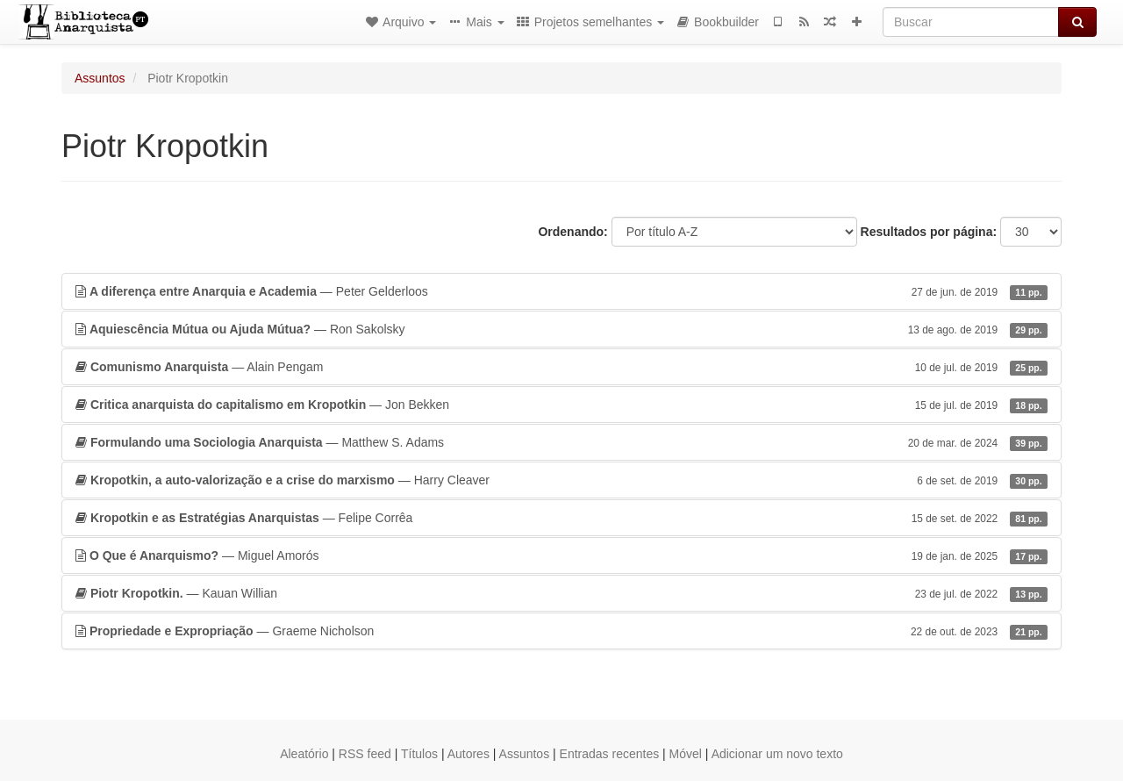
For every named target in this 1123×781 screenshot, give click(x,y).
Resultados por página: (929, 232)
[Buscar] (971, 22)
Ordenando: (572, 232)
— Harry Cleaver (561, 480)
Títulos (419, 754)
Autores (468, 754)
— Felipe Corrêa (561, 518)
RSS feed (365, 754)
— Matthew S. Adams (561, 442)
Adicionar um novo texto (777, 754)
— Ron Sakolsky (561, 329)
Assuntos (100, 78)
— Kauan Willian (561, 593)
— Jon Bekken (561, 404)
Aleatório (304, 754)
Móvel (685, 754)
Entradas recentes (610, 754)
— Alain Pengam (561, 367)
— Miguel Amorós (561, 555)
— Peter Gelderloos (561, 291)
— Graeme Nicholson (561, 631)
